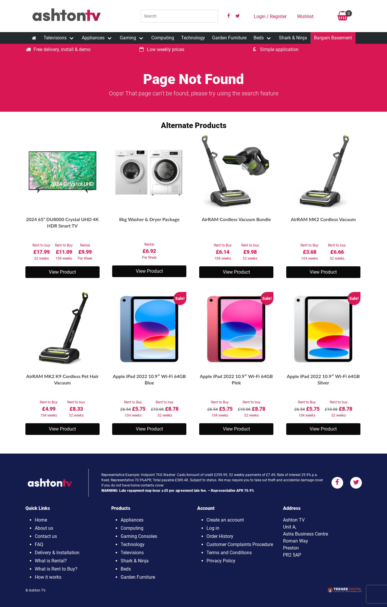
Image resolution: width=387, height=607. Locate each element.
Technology (193, 38)
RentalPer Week (85, 251)
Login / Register (270, 16)
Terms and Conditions (229, 552)
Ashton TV (37, 590)
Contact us (46, 536)
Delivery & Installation (57, 552)
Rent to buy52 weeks (41, 251)
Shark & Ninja (293, 38)
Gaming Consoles (139, 536)
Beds (259, 38)
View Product (62, 272)
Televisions (55, 38)
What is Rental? (51, 561)
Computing (162, 38)
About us (44, 528)
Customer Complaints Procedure (239, 544)
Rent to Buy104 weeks (64, 251)
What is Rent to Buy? (56, 569)
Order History (219, 536)
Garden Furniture (229, 38)
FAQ (39, 544)
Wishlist (305, 16)
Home (41, 520)
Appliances (93, 38)
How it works (48, 577)
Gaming (128, 38)
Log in (212, 528)
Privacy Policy (220, 561)
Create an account (225, 520)
